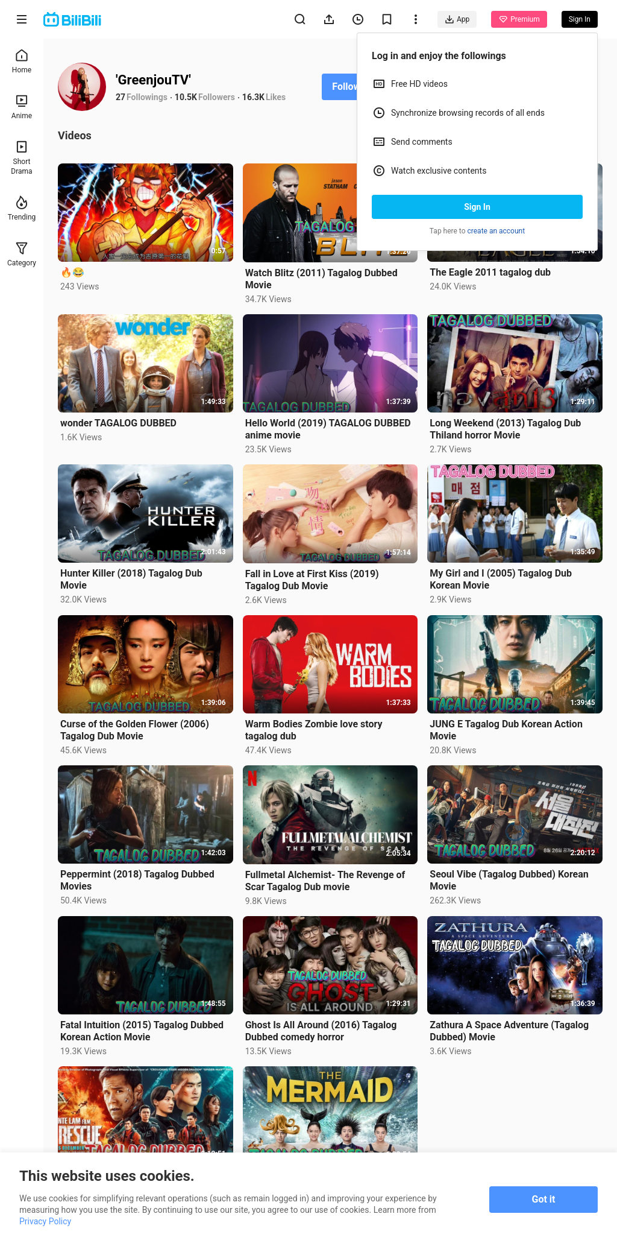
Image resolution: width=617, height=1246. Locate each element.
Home (21, 61)
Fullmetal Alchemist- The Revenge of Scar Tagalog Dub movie (325, 881)
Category (21, 254)
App (457, 19)
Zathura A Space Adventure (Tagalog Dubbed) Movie (509, 1031)
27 (120, 97)
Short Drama (21, 158)
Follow (346, 86)
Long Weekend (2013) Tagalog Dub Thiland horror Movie (505, 429)
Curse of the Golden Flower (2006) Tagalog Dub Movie (134, 730)
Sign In (477, 207)
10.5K (186, 97)
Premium (518, 19)
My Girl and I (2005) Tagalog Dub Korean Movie (501, 579)
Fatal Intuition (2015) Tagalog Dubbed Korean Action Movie (142, 1031)
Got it (544, 1199)
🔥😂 (72, 272)
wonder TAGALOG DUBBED (118, 423)
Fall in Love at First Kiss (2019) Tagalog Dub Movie (312, 580)
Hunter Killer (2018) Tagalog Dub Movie (131, 579)
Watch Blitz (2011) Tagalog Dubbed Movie (321, 279)
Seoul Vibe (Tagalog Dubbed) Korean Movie (509, 880)
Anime (21, 107)
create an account (496, 231)
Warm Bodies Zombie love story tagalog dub (314, 730)
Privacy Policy (45, 1221)
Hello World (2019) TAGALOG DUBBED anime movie (328, 429)
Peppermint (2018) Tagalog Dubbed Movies (137, 880)
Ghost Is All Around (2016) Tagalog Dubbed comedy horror (321, 1031)
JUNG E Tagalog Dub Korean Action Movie (506, 730)
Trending (22, 208)
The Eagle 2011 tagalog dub (490, 272)
